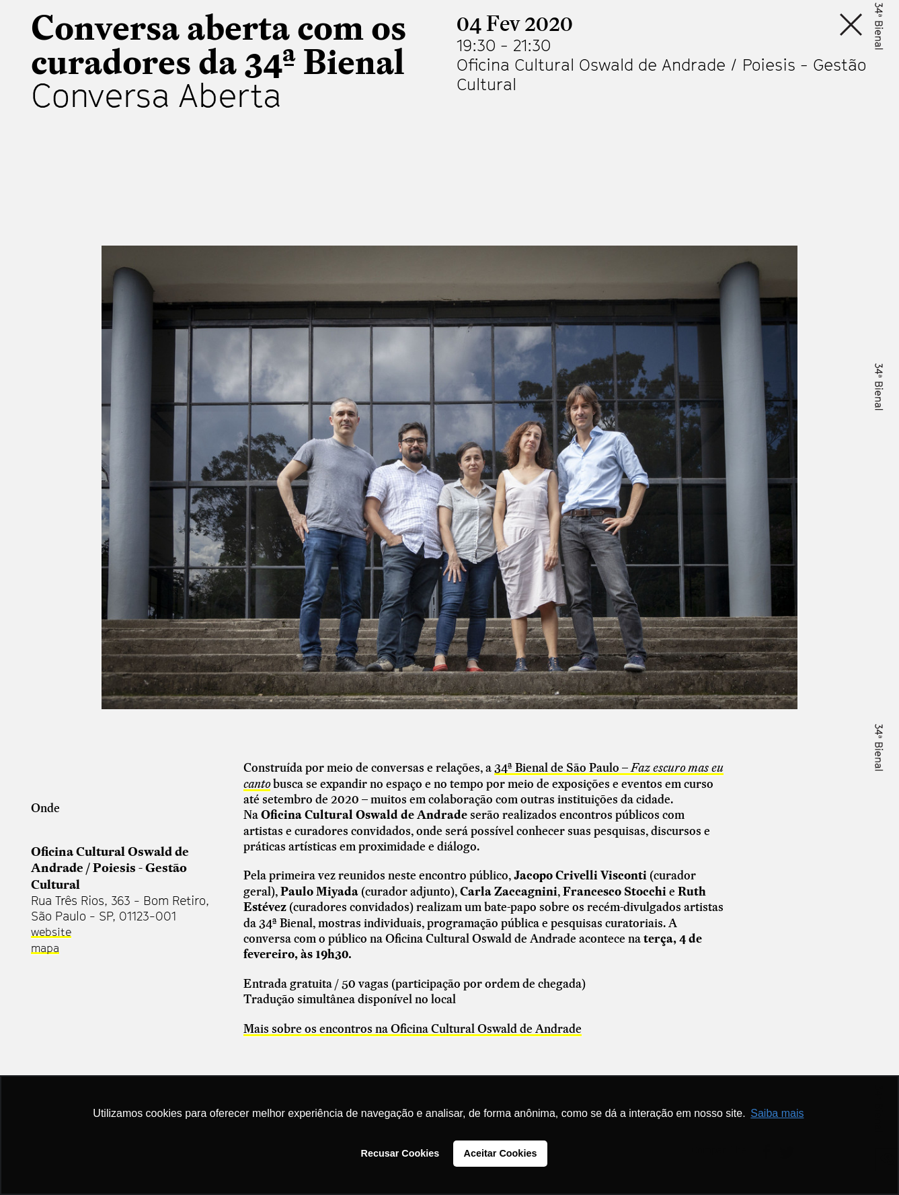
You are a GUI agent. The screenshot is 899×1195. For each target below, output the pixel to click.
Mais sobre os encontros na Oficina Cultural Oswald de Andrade (412, 1028)
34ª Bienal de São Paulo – (562, 767)
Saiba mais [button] (777, 1113)
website (51, 932)
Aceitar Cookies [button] (500, 1153)
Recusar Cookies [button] (400, 1153)
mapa (45, 948)
